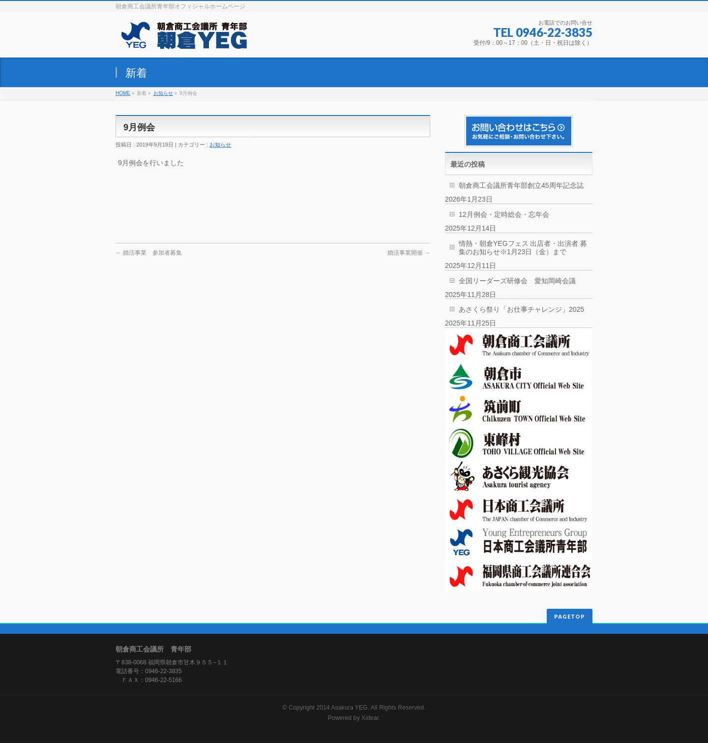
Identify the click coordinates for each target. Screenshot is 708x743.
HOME (123, 93)
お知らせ (163, 93)
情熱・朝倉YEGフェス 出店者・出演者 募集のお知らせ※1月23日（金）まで (523, 247)
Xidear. (370, 717)
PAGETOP (569, 616)
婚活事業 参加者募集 (149, 252)
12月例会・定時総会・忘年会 (504, 214)
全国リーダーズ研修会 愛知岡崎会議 (517, 281)
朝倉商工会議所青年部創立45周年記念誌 (521, 185)
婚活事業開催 (408, 252)
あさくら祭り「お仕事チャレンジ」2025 (521, 309)
